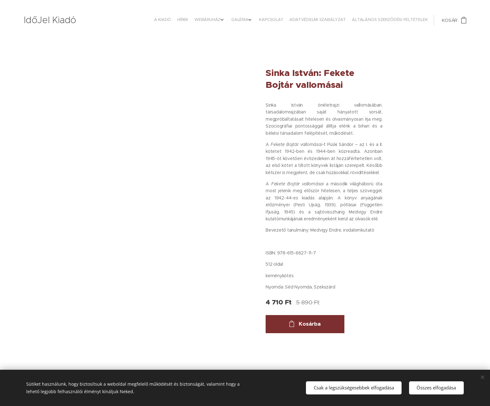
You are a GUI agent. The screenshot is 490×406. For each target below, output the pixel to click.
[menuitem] (381, 20)
